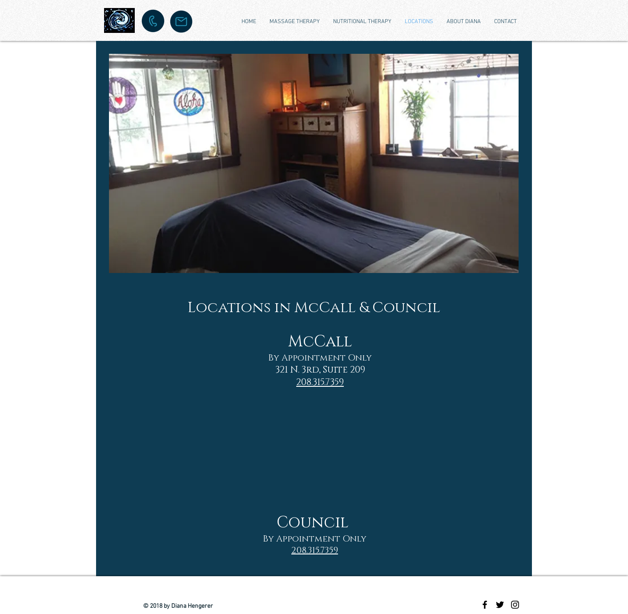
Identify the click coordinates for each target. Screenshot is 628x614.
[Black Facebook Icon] (484, 604)
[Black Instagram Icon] (515, 604)
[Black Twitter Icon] (500, 604)
